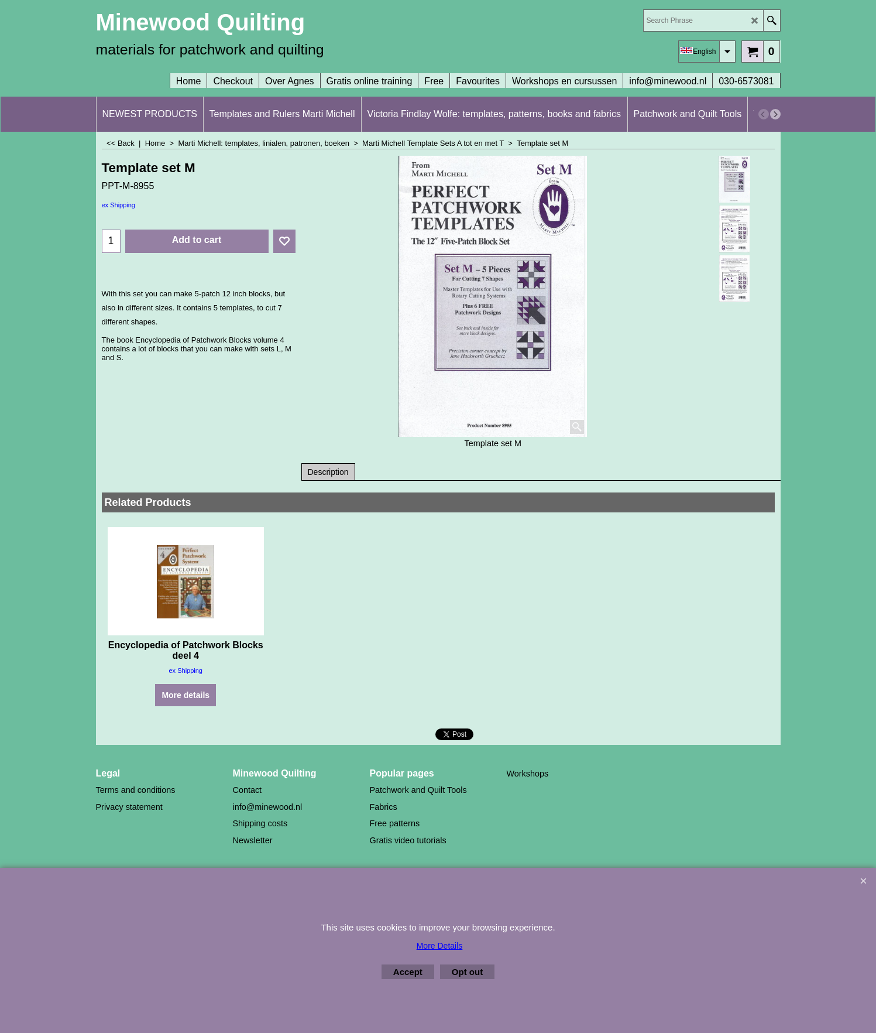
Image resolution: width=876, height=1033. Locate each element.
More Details (440, 945)
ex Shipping (119, 204)
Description (328, 472)
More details (185, 695)
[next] (775, 114)
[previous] (763, 114)
